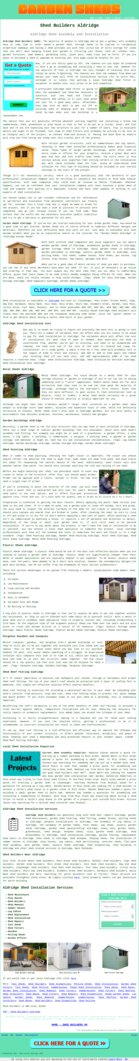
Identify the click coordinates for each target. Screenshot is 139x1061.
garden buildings (95, 150)
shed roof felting (104, 706)
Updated (19, 1035)
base (5, 128)
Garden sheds (50, 226)
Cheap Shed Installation (86, 987)
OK (126, 1059)
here (77, 877)
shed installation (29, 192)
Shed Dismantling (60, 984)
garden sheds (126, 828)
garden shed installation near (74, 776)
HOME (92, 18)
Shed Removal (47, 990)
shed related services (42, 848)
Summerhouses (59, 987)
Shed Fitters (67, 990)
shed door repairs (101, 815)
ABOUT (108, 18)
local (96, 80)
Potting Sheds (83, 984)
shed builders (120, 310)
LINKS (100, 18)
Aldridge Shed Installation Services (38, 888)
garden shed (110, 223)
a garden (110, 41)
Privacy (134, 1035)
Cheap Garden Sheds (117, 994)
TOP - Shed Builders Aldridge (21, 1012)
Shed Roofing (126, 990)
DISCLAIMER (130, 18)
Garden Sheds (23, 997)
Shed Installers (13, 994)
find (12, 861)
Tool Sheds (18, 984)
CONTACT (117, 18)
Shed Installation (106, 984)
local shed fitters (55, 779)
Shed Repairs (69, 994)
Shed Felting (40, 987)
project (13, 208)
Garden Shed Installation (19, 990)
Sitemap (5, 1035)
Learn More (115, 1059)
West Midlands (83, 848)
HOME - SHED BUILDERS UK (69, 1024)
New (12, 1035)
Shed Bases (111, 987)
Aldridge (54, 300)
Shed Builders (37, 984)
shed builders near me (69, 773)
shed (68, 89)
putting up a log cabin (36, 786)
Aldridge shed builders (40, 815)
